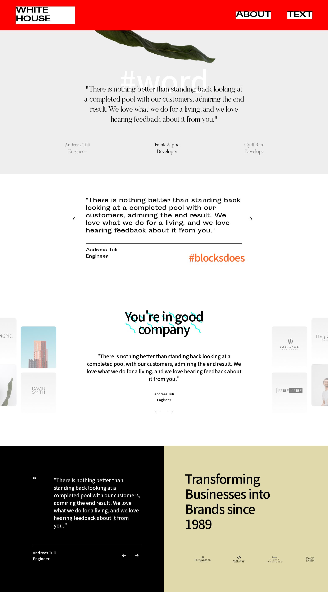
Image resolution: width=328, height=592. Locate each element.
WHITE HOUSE (33, 15)
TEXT (299, 15)
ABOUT (253, 15)
